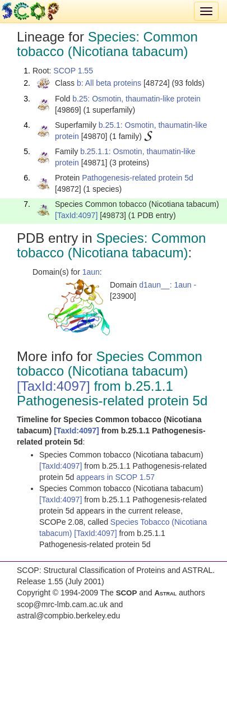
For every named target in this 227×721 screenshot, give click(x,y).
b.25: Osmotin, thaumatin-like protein (136, 98)
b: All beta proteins (109, 82)
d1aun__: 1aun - (167, 284)
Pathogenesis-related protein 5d (137, 177)
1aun (91, 271)
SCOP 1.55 (73, 70)
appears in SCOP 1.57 (115, 477)
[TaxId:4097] (76, 215)
